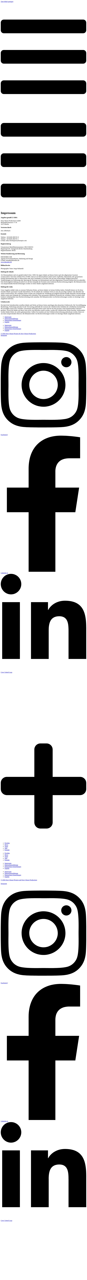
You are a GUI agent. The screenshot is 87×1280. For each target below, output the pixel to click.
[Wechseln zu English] (7, 322)
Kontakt (7, 850)
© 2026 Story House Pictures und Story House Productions (19, 880)
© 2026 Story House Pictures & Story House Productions (18, 333)
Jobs (6, 848)
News (6, 845)
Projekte (7, 843)
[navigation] (43, 208)
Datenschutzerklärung (11, 318)
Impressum (8, 317)
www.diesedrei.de (6, 262)
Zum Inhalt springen (7, 1)
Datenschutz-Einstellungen (13, 320)
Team (6, 846)
